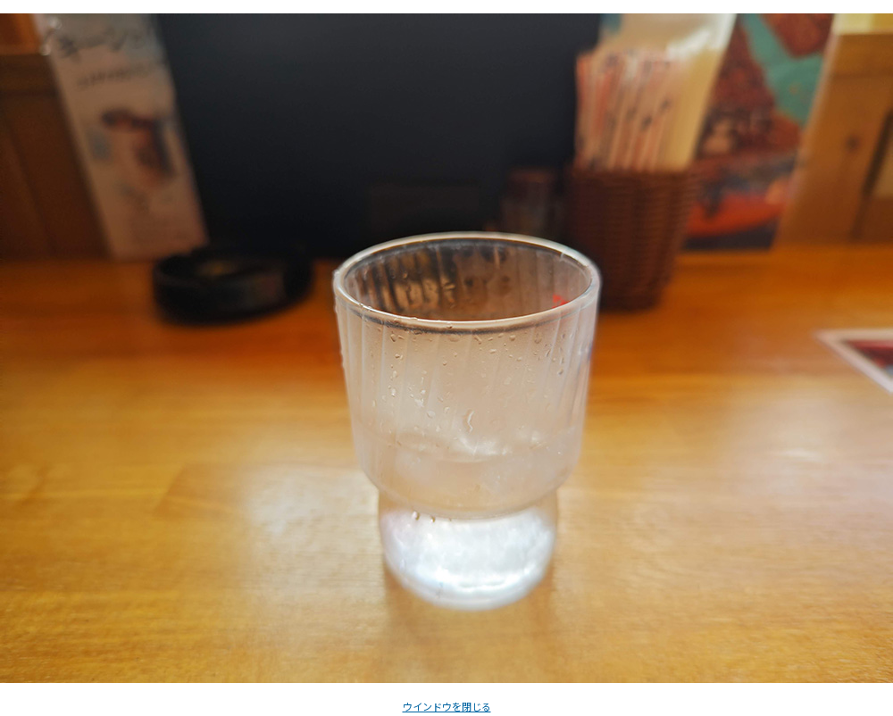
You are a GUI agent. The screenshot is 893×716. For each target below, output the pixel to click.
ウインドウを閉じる (447, 706)
